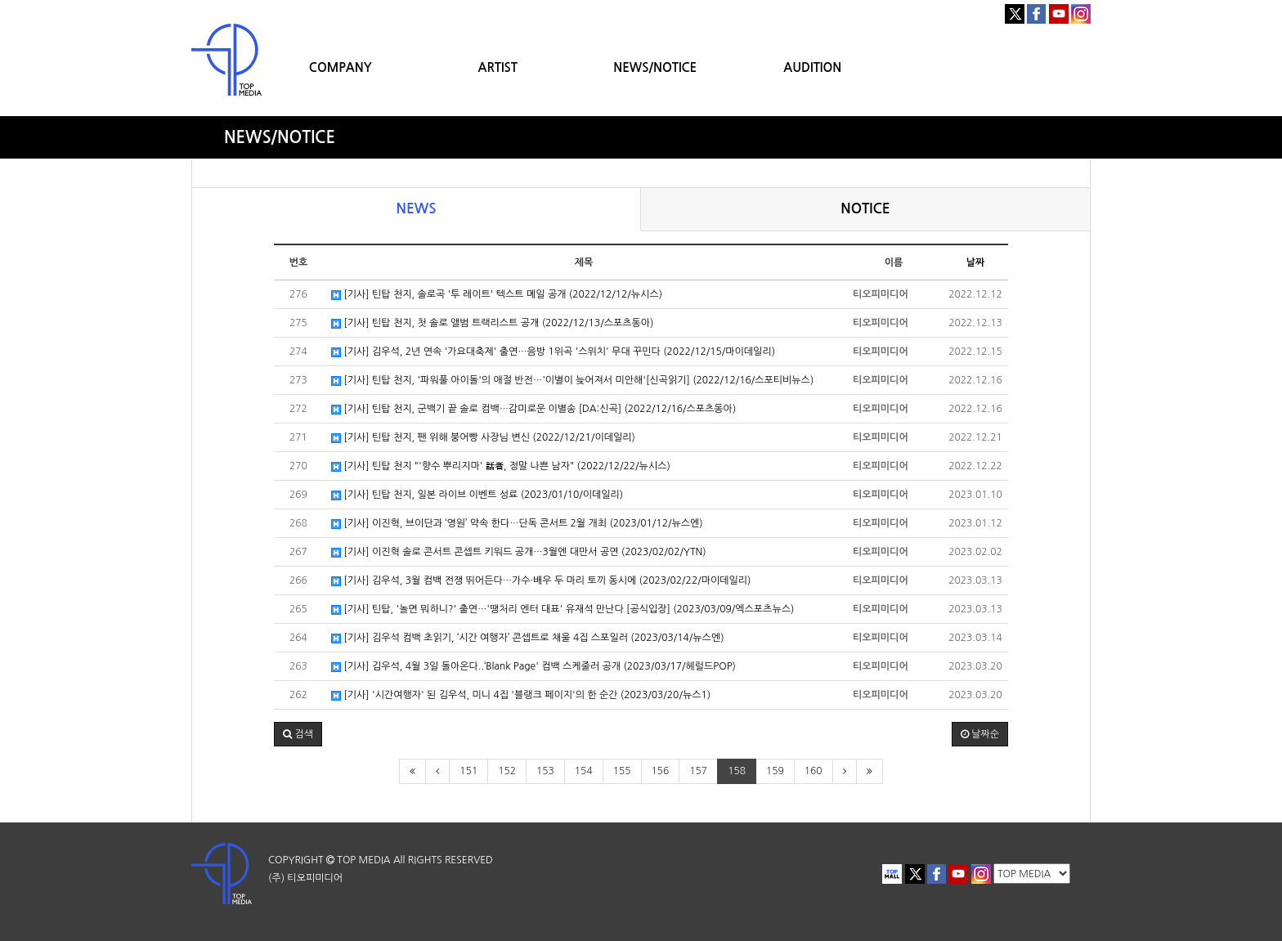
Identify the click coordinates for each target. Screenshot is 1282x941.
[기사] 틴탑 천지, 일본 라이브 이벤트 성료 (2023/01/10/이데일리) (477, 495)
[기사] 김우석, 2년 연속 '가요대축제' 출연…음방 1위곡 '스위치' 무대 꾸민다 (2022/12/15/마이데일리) (553, 352)
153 (545, 771)
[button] (298, 734)
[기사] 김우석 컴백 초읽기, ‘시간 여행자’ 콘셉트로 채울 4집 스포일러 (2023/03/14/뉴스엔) (527, 638)
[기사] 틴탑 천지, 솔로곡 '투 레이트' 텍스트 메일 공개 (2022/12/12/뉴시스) (496, 294)
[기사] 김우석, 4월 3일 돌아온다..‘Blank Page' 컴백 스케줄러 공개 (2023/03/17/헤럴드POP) (533, 666)
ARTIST (498, 67)
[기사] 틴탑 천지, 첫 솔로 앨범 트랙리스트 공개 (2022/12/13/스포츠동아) (492, 323)
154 (584, 771)
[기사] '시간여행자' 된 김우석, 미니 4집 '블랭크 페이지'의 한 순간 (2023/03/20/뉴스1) (520, 695)
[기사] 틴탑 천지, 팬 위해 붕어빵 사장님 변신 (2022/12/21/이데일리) (483, 437)
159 (775, 771)
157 (698, 771)
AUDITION (812, 67)
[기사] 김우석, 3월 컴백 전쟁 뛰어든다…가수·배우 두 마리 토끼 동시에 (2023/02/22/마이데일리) (541, 581)
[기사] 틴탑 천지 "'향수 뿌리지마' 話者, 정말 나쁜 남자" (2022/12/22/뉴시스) (500, 466)
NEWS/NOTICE (655, 67)
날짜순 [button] (980, 734)
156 (661, 771)
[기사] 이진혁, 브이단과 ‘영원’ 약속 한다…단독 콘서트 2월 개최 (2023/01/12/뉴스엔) (517, 523)
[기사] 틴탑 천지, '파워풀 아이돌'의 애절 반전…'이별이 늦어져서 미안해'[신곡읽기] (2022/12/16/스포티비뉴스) (572, 380)
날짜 (975, 262)
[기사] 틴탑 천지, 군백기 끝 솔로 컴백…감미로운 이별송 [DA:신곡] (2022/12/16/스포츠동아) (533, 409)
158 (737, 771)
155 (622, 771)
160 (814, 771)
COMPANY (340, 67)
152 (507, 771)
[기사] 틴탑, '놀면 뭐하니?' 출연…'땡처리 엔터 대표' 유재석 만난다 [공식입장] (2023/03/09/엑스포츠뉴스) (562, 609)
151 (468, 771)
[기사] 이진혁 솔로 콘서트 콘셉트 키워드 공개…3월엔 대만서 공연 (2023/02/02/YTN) (518, 552)
